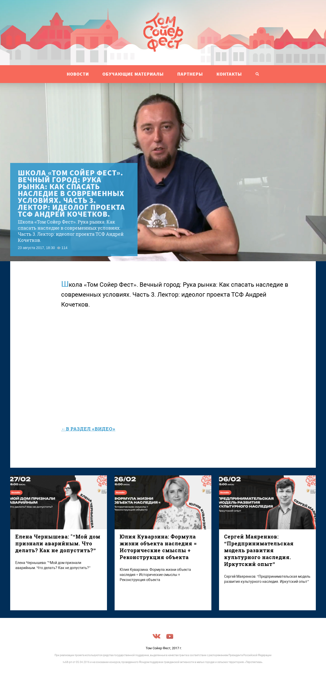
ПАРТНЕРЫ (190, 74)
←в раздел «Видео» (88, 429)
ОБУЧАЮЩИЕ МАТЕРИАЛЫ (133, 74)
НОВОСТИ (78, 74)
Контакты (229, 74)
